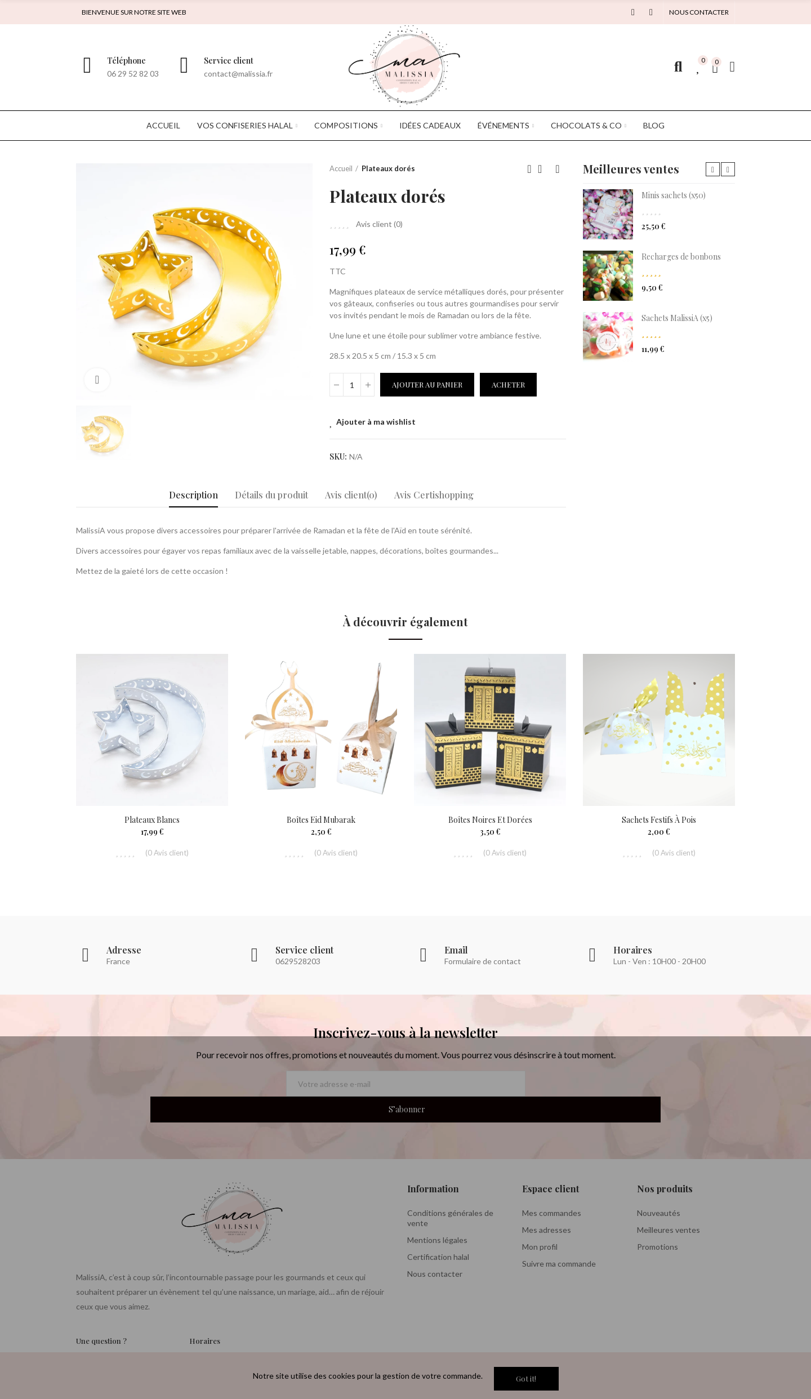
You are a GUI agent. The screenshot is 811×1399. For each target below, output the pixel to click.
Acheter (508, 384)
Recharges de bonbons (681, 256)
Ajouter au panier (427, 384)
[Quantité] (352, 384)
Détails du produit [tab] (271, 495)
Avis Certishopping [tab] (434, 495)
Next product (557, 169)
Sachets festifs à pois (659, 819)
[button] (699, 12)
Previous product (529, 169)
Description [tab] (193, 495)
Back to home (543, 169)
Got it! (526, 1378)
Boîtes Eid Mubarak (321, 819)
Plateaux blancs (152, 819)
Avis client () (379, 224)
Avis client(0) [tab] (351, 495)
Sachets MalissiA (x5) (676, 318)
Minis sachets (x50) (673, 195)
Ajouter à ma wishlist (376, 421)
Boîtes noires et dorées (490, 819)
